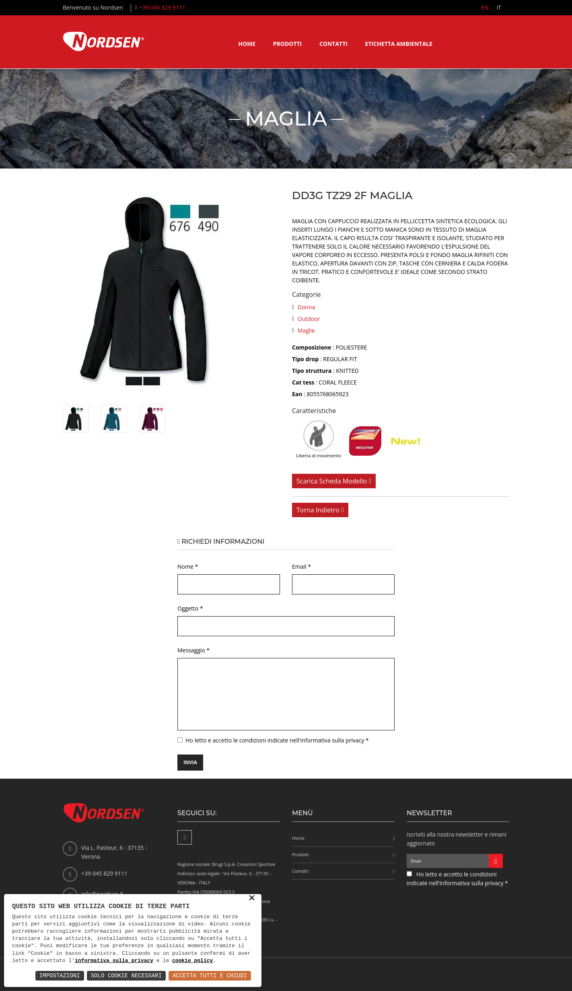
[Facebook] (184, 837)
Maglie (306, 330)
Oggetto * (190, 608)
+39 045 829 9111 (162, 7)
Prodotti (287, 43)
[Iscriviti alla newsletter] (496, 861)
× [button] (251, 898)
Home (246, 43)
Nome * (187, 566)
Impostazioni (59, 975)
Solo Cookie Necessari (126, 975)
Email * (301, 566)
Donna (306, 307)
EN (484, 7)
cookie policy (192, 960)
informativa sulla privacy (114, 960)
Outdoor (309, 319)
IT (498, 7)
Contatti (333, 43)
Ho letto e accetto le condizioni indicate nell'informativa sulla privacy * (276, 740)
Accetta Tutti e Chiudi (210, 975)
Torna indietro (317, 510)
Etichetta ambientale (398, 43)
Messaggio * (193, 650)
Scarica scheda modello (331, 481)
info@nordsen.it (102, 894)
